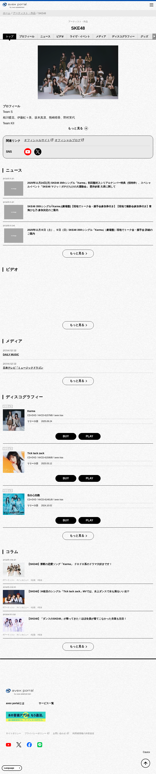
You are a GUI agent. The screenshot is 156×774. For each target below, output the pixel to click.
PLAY (89, 436)
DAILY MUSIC (11, 354)
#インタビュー (23, 580)
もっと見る (78, 128)
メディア (101, 36)
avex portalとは (15, 703)
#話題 (33, 580)
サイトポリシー (13, 733)
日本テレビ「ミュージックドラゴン (23, 367)
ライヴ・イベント (80, 36)
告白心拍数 (33, 495)
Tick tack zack (35, 453)
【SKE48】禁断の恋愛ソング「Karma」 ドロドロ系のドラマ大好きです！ (69, 564)
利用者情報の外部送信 (83, 733)
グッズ (144, 36)
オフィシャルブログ (68, 140)
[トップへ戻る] (145, 763)
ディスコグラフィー (123, 36)
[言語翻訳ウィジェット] (12, 768)
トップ (9, 36)
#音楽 (40, 580)
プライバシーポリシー (37, 733)
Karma (31, 411)
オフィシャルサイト (37, 140)
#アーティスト (9, 580)
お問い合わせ (61, 733)
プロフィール (26, 36)
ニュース (45, 36)
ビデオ (60, 36)
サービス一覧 (46, 703)
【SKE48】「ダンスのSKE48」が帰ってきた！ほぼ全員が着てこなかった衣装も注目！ (76, 618)
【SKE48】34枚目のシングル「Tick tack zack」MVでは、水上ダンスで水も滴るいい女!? (78, 591)
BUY (66, 436)
